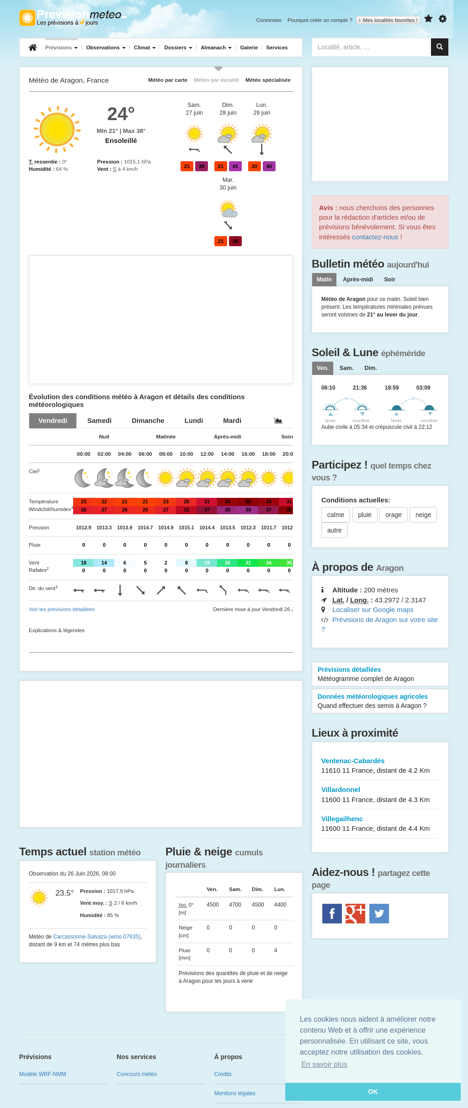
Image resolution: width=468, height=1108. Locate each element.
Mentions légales (234, 1093)
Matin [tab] (324, 279)
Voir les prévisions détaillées (62, 609)
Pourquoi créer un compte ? (319, 20)
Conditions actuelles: (355, 500)
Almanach (216, 47)
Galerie (249, 47)
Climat (145, 47)
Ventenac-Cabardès (380, 766)
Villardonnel (380, 795)
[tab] (53, 420)
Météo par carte (167, 80)
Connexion (269, 20)
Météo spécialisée (268, 80)
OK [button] (373, 1091)
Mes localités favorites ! (388, 20)
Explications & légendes (57, 630)
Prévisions (61, 47)
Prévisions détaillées (380, 674)
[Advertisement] (160, 320)
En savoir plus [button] (324, 1064)
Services (276, 47)
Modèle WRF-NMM (42, 1074)
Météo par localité (216, 80)
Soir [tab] (389, 279)
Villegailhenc (380, 824)
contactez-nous (375, 237)
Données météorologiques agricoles (380, 701)
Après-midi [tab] (358, 279)
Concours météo (137, 1074)
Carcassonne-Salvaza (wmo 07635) (96, 937)
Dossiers (178, 47)
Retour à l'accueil (73, 18)
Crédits (223, 1074)
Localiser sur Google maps (373, 609)
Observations (106, 47)
